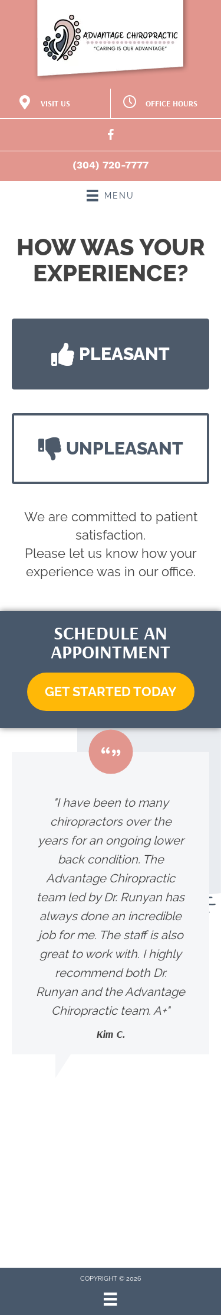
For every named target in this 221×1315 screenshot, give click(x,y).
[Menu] (110, 1299)
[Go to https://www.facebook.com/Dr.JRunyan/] (111, 137)
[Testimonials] (110, 903)
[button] (110, 354)
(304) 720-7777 (110, 165)
